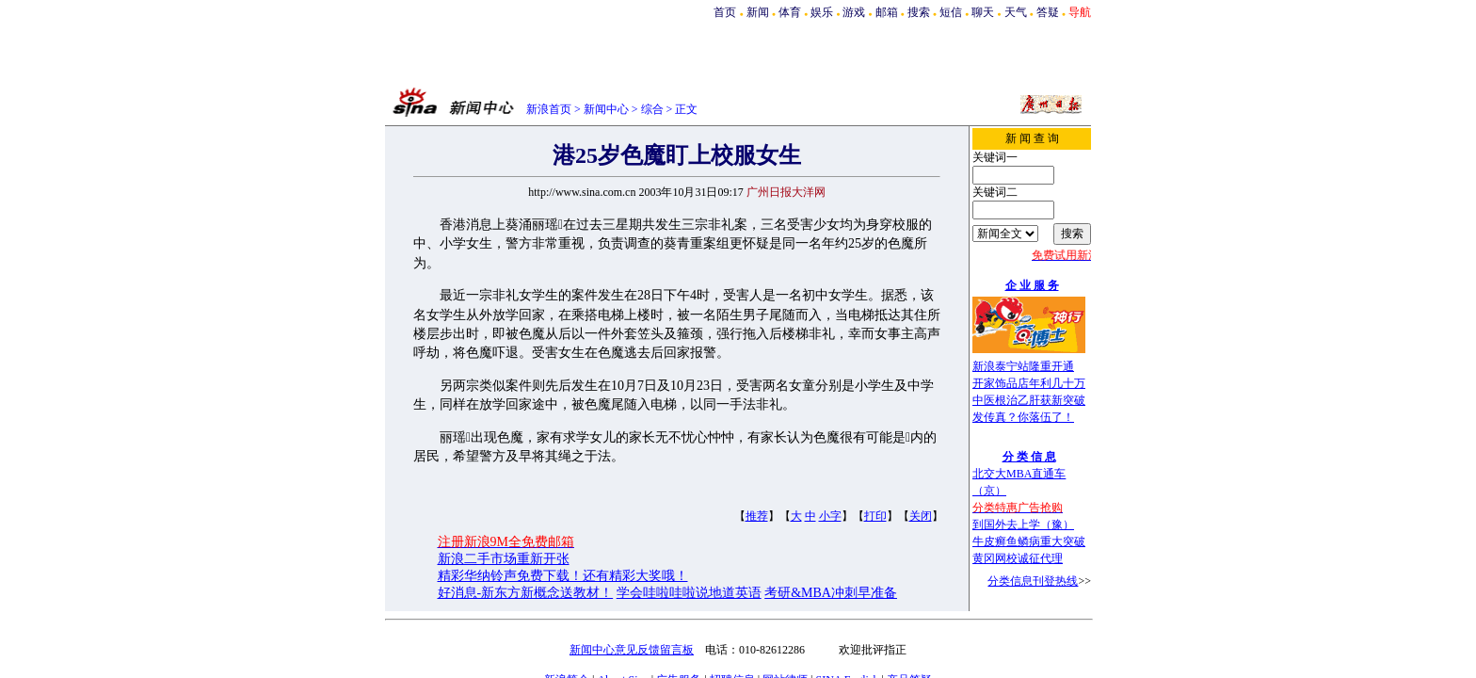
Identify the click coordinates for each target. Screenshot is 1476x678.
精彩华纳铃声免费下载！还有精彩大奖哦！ (563, 576)
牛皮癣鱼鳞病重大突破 (1028, 541)
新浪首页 (548, 109)
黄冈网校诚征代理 (1017, 558)
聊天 (982, 12)
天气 (1015, 12)
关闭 (920, 516)
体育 (789, 12)
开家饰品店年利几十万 (1028, 383)
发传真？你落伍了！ (1023, 417)
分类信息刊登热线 (1032, 581)
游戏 (853, 12)
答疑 (1047, 12)
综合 (652, 109)
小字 (830, 516)
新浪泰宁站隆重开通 (1023, 366)
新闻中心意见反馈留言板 (632, 649)
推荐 (757, 516)
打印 (875, 516)
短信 (950, 12)
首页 (725, 12)
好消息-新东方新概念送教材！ (526, 593)
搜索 (918, 12)
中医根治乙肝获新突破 (1028, 400)
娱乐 (821, 12)
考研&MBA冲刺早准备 (830, 593)
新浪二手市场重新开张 (504, 559)
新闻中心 (606, 109)
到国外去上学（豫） (1023, 524)
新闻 (757, 12)
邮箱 (886, 12)
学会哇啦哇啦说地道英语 (689, 593)
